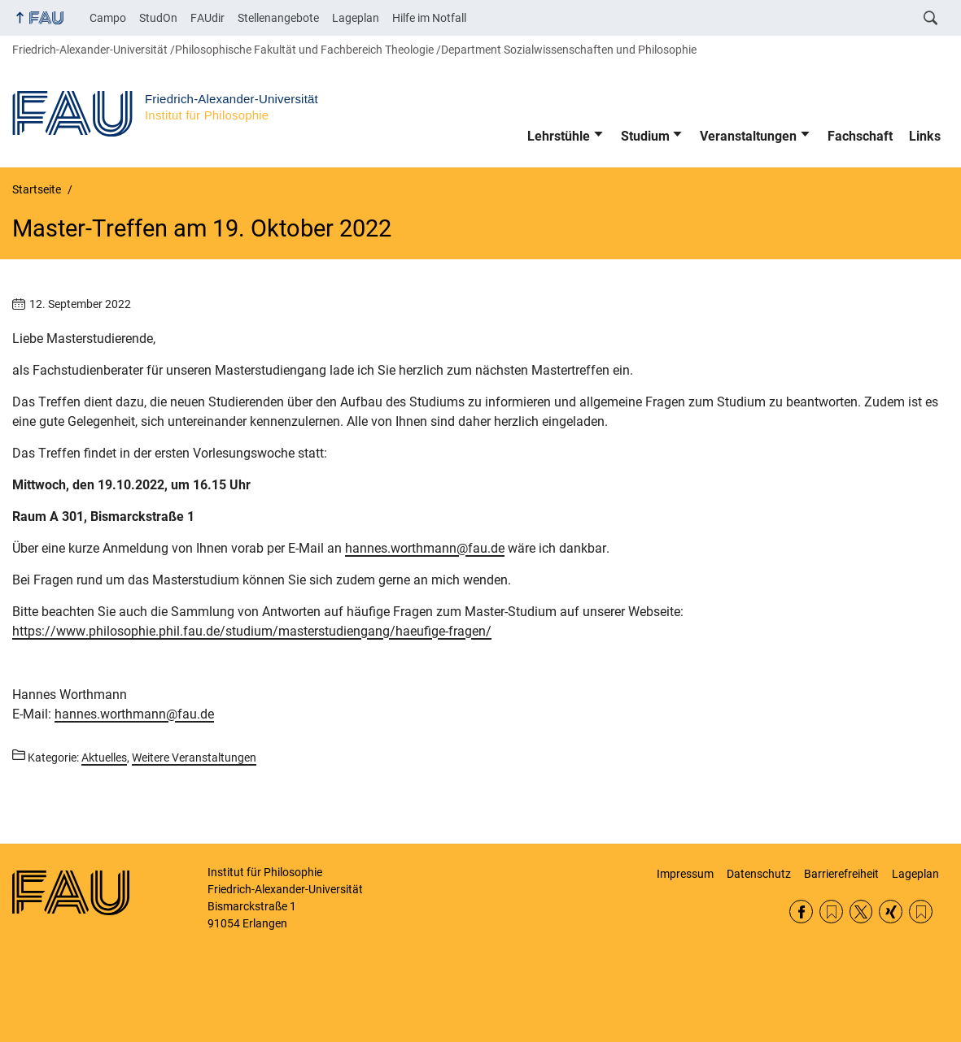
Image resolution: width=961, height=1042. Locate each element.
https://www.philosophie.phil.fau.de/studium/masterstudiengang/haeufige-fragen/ (251, 631)
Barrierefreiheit (841, 873)
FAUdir (207, 17)
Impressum (685, 873)
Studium (645, 136)
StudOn (158, 17)
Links (925, 136)
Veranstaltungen (748, 136)
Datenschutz (759, 873)
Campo (108, 17)
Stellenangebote (278, 17)
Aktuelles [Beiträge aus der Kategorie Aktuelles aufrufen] (104, 757)
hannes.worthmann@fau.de (425, 548)
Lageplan (355, 17)
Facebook (801, 911)
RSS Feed (831, 911)
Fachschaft (860, 136)
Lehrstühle (558, 136)
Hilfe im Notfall (429, 17)
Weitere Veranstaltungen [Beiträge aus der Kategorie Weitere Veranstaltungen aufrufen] (194, 757)
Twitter (861, 911)
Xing (890, 911)
